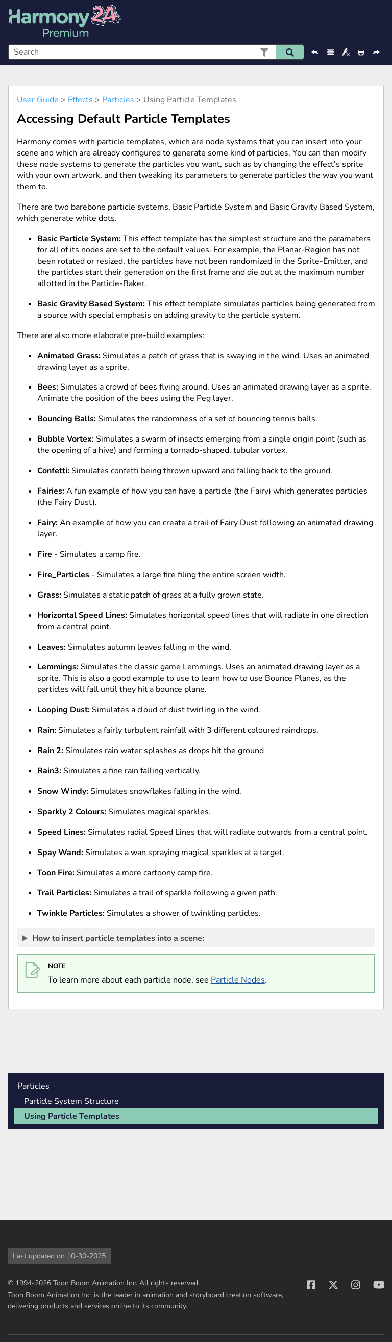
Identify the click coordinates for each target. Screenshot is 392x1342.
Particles (118, 100)
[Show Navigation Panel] (378, 22)
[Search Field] (156, 52)
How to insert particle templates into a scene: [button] (113, 938)
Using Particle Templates (71, 1116)
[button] (264, 52)
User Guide (38, 100)
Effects (80, 100)
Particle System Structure (71, 1101)
